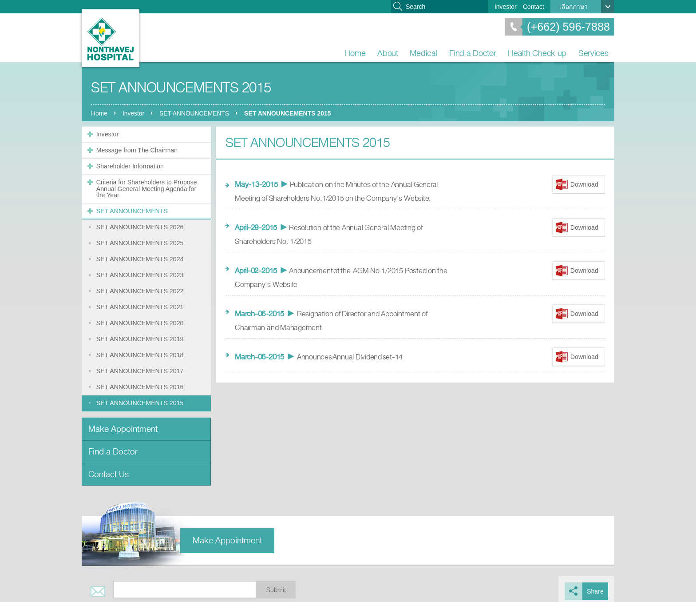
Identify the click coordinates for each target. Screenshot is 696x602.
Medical (423, 53)
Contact (533, 6)
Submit (276, 586)
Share (595, 586)
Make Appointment (123, 425)
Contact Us (108, 470)
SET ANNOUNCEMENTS (196, 113)
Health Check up (537, 53)
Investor (505, 6)
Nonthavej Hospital (110, 38)
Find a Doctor (472, 53)
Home (355, 53)
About (387, 53)
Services (593, 53)
